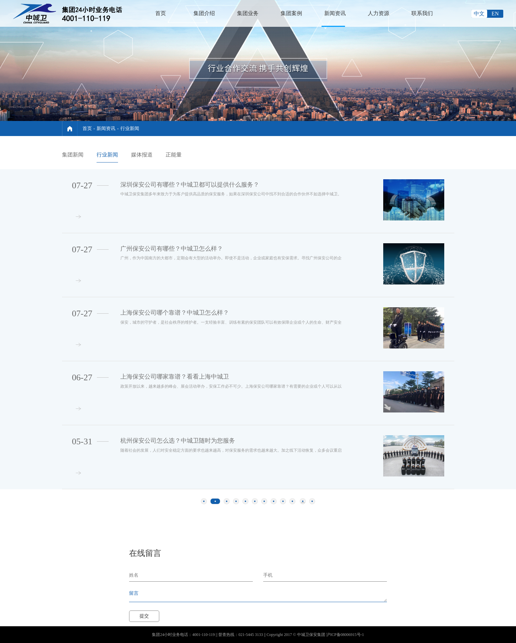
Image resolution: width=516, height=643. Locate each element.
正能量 (174, 154)
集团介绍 (204, 13)
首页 (160, 13)
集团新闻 (72, 154)
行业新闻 (129, 128)
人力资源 (378, 13)
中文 (479, 13)
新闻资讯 (335, 13)
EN (495, 13)
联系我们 (422, 13)
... (303, 501)
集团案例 (291, 13)
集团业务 (248, 13)
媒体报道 (142, 154)
